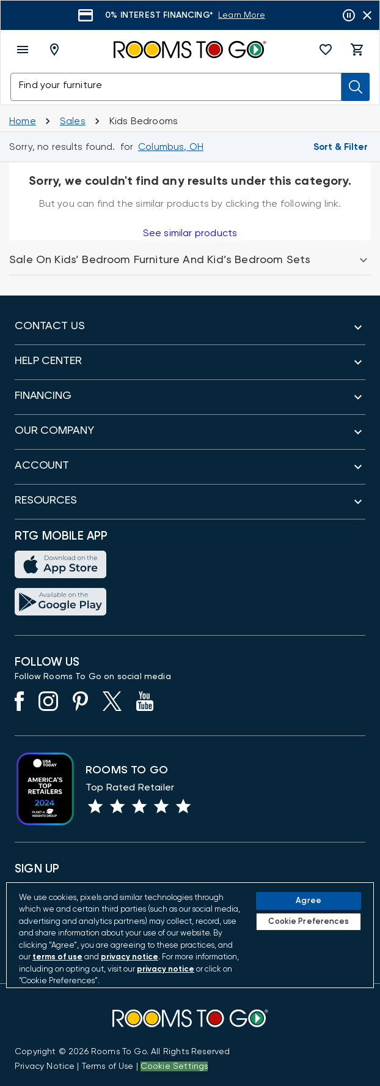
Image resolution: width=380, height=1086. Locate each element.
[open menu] (22, 49)
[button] (325, 49)
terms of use (57, 957)
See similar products (190, 233)
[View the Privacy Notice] (45, 1066)
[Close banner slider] (367, 15)
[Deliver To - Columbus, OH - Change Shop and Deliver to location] (56, 50)
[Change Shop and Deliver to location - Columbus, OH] (170, 147)
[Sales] (73, 121)
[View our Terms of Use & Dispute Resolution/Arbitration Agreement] (108, 1066)
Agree (308, 901)
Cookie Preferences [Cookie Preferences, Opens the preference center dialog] (308, 922)
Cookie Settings (174, 1066)
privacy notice (129, 957)
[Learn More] (241, 15)
